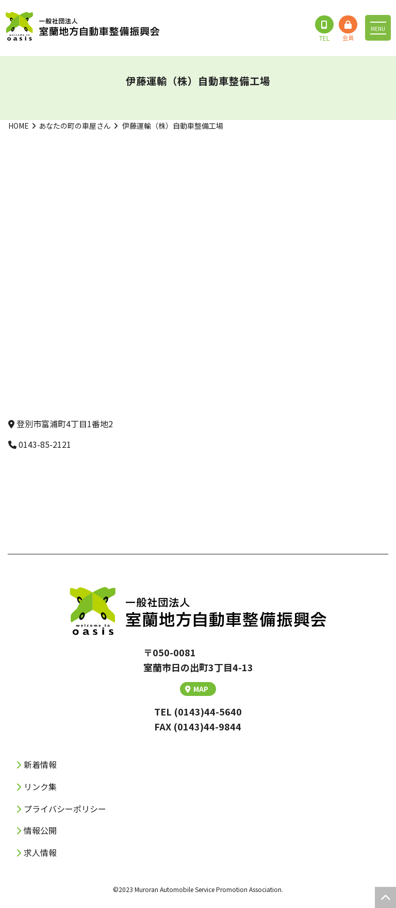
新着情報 (40, 764)
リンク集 (40, 786)
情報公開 (40, 830)
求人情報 (40, 852)
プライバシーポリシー (65, 808)
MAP (196, 689)
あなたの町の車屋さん (75, 125)
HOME (18, 125)
